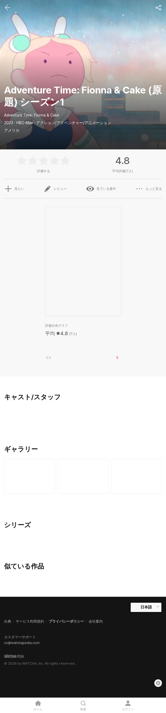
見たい (14, 189)
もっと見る (148, 189)
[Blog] (158, 683)
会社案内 (96, 621)
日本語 (146, 607)
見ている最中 (101, 189)
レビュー (55, 189)
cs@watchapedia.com (22, 643)
